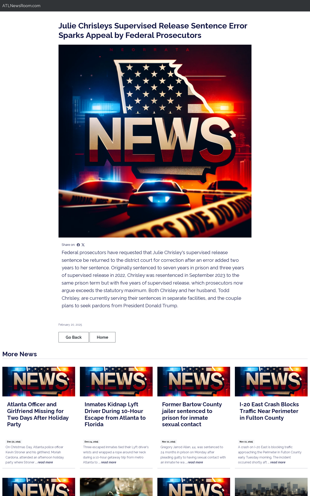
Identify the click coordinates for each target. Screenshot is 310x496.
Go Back (74, 337)
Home (102, 337)
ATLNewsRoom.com (21, 5)
